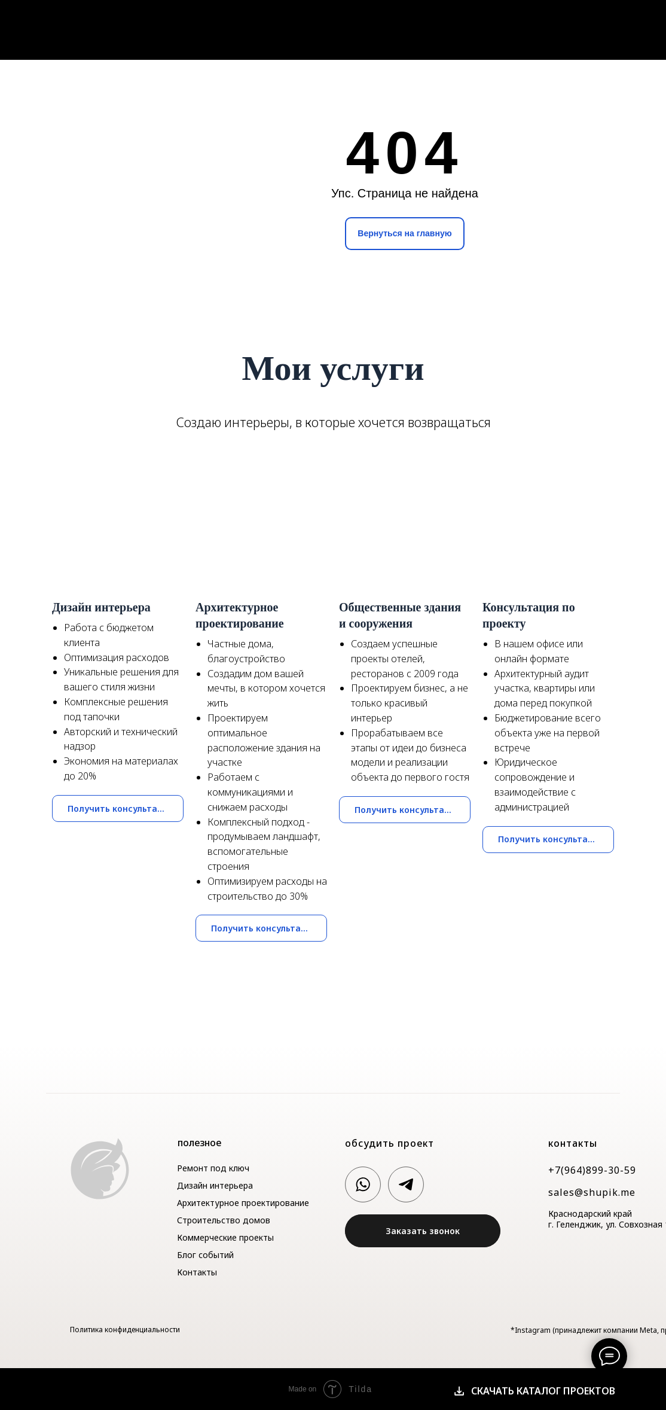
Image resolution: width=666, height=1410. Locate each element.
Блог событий (205, 1254)
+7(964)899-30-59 (592, 1170)
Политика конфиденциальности (125, 1329)
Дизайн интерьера (215, 1185)
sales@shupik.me (592, 1192)
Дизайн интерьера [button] (101, 607)
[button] (422, 1230)
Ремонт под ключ (213, 1168)
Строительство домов (223, 1220)
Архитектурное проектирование (243, 1202)
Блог (570, 28)
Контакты (619, 28)
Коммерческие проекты (225, 1237)
